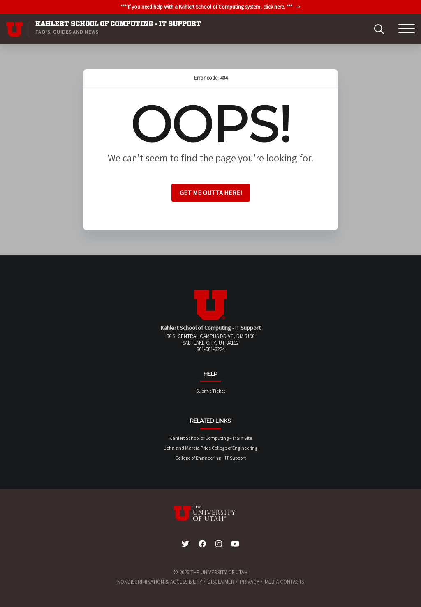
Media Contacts (284, 581)
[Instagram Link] (218, 544)
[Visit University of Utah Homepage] (14, 29)
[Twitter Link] (185, 544)
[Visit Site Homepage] (210, 318)
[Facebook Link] (202, 544)
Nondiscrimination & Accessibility (159, 581)
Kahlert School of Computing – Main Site (210, 438)
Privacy (249, 581)
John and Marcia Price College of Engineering (210, 448)
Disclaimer (221, 581)
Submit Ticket (210, 391)
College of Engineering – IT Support (210, 458)
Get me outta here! (211, 193)
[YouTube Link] (235, 544)
